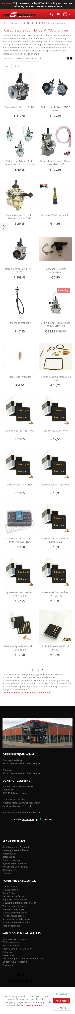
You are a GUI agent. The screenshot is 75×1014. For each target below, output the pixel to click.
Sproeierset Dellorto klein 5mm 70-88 (19, 594)
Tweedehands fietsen (14, 906)
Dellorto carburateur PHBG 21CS (19, 270)
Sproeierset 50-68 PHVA (55, 430)
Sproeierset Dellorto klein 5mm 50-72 (55, 540)
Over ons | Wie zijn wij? (14, 938)
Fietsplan (7, 952)
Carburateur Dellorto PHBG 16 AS (19, 109)
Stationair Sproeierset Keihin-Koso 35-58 (19, 648)
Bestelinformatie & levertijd (16, 847)
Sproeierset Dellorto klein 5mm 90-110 (55, 594)
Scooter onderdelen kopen (16, 922)
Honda (30, 23)
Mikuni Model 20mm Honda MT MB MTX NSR (55, 324)
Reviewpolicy (9, 869)
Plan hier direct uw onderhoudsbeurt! (21, 812)
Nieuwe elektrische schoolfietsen (19, 902)
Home (4, 22)
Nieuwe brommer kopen (15, 912)
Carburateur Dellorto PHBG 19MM (55, 109)
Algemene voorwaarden (15, 863)
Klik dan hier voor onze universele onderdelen (26, 692)
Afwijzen (61, 1008)
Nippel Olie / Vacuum (19, 376)
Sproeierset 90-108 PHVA (55, 484)
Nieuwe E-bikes (10, 886)
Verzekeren (9, 955)
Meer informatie (34, 1005)
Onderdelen (16, 23)
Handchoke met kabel (19, 322)
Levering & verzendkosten (16, 850)
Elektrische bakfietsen (14, 896)
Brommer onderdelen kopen (17, 919)
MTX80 (42, 23)
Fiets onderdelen (11, 925)
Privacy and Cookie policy (15, 866)
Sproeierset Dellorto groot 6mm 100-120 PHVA (19, 540)
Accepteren (62, 1000)
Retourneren (9, 856)
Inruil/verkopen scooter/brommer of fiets (23, 958)
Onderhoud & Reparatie (15, 961)
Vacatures (8, 965)
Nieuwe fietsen (10, 889)
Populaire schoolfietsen (15, 899)
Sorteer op (8, 58)
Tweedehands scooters (15, 915)
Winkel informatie (11, 942)
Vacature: (7, 3)
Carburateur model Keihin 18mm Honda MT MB (19, 216)
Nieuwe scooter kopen (14, 909)
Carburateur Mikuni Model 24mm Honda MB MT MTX (19, 163)
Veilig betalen (9, 853)
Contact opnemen (12, 860)
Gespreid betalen (11, 945)
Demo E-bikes (9, 893)
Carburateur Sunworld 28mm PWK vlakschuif (55, 163)
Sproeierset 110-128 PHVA (19, 430)
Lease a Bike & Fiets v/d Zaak (17, 948)
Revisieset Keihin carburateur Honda (55, 378)
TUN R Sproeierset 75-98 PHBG (55, 648)
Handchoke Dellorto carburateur (55, 270)
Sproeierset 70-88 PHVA (20, 484)
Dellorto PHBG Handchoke (55, 215)
